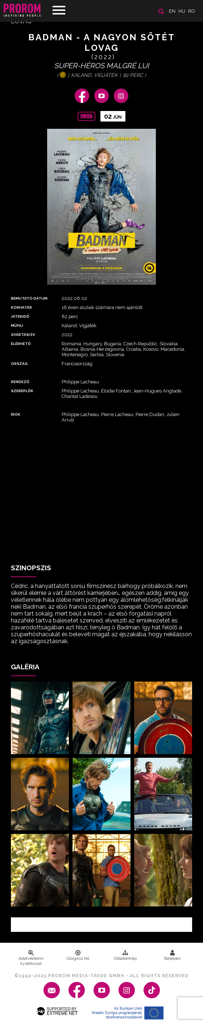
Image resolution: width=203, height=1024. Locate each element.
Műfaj (17, 326)
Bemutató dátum (29, 298)
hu (181, 11)
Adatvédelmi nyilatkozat (31, 958)
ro (191, 11)
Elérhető (21, 344)
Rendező (20, 382)
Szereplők (22, 391)
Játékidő (20, 316)
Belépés (172, 955)
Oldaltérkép (125, 955)
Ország (19, 364)
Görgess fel (78, 955)
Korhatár (21, 307)
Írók (15, 414)
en (172, 11)
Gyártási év (23, 335)
